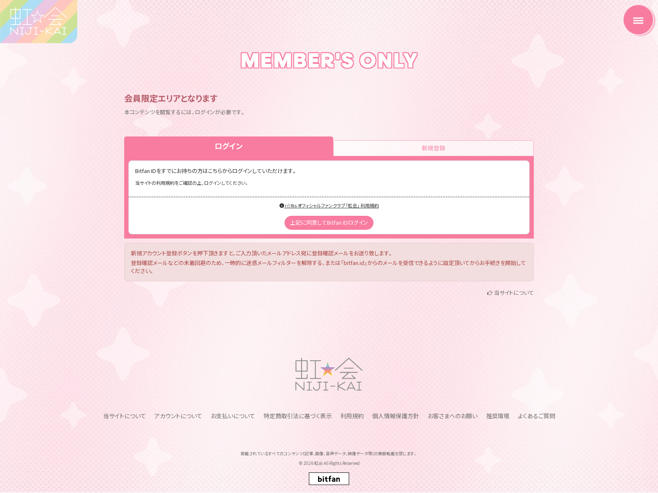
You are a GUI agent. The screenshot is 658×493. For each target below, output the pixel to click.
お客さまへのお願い (453, 416)
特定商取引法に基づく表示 (298, 416)
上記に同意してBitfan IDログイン (329, 222)
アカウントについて (178, 416)
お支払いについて (233, 416)
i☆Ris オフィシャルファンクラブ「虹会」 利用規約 (329, 205)
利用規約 (352, 416)
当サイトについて (514, 292)
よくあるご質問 (536, 416)
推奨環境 (497, 416)
